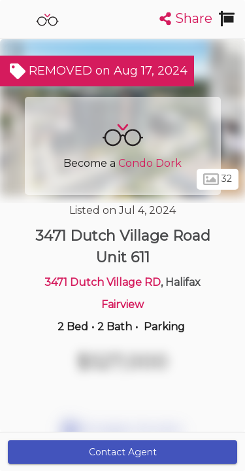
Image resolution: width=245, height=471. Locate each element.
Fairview (122, 304)
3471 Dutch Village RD (102, 282)
